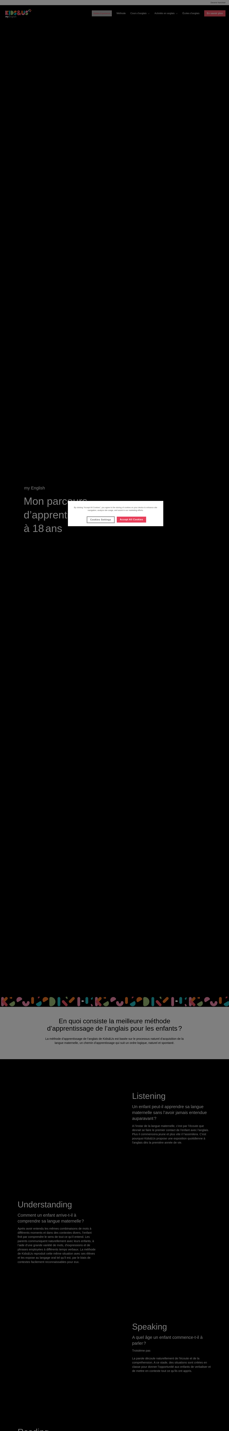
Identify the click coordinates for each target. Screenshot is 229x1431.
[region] (115, 513)
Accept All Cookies (131, 519)
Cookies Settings (100, 519)
